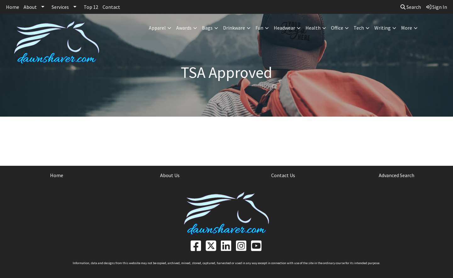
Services (60, 7)
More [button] (406, 28)
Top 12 (91, 7)
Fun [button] (259, 28)
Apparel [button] (157, 28)
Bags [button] (207, 28)
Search (410, 7)
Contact (111, 7)
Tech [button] (359, 28)
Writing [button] (382, 28)
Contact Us (283, 175)
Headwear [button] (284, 28)
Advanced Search (396, 175)
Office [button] (337, 28)
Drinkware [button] (234, 28)
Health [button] (313, 28)
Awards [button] (184, 28)
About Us (170, 175)
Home (12, 7)
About (30, 7)
